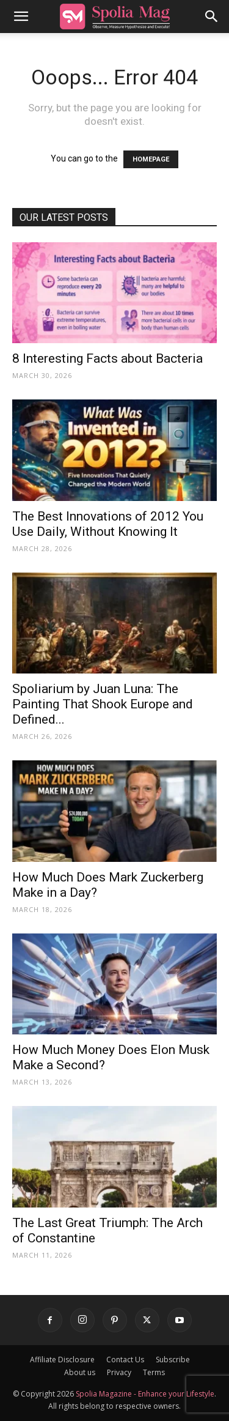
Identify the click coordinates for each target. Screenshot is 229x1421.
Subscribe (173, 1359)
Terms (154, 1372)
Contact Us (125, 1359)
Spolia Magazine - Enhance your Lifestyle (145, 1394)
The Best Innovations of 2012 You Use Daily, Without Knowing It (107, 524)
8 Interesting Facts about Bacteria (107, 358)
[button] (20, 16)
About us (79, 1372)
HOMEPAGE (151, 159)
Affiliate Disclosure (62, 1359)
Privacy (119, 1372)
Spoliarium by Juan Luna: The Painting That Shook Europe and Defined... (102, 704)
